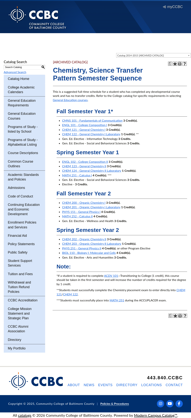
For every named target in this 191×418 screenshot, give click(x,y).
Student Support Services (20, 263)
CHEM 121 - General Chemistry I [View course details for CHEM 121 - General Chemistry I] (83, 129)
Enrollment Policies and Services (22, 225)
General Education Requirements (22, 103)
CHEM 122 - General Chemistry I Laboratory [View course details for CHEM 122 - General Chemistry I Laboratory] (91, 134)
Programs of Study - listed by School (23, 129)
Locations (151, 385)
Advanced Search (15, 72)
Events (105, 385)
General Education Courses (22, 116)
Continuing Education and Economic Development (24, 209)
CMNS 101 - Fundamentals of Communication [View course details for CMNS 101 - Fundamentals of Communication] (92, 120)
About (74, 385)
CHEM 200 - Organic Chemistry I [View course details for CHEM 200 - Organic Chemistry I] (83, 202)
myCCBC (173, 7)
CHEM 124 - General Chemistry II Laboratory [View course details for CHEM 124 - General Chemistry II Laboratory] (91, 170)
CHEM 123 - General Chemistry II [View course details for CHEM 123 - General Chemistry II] (84, 166)
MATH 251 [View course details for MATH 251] (117, 300)
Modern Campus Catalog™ (155, 415)
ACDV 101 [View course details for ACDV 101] (111, 275)
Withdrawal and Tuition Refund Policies (19, 287)
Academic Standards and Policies (23, 177)
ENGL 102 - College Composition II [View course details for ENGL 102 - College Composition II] (85, 161)
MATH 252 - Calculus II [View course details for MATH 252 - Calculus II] (77, 216)
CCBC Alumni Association (18, 329)
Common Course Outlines (20, 164)
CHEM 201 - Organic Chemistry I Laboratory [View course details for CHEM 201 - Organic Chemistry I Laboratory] (91, 207)
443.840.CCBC (165, 377)
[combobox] (153, 55)
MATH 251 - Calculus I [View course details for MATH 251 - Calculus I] (77, 175)
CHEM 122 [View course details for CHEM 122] (70, 294)
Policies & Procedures (114, 403)
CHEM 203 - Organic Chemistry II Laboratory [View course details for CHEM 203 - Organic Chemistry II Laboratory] (91, 243)
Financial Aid (17, 236)
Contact (174, 385)
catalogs (25, 415)
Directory (14, 340)
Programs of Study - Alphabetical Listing (23, 142)
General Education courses (70, 100)
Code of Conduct (20, 196)
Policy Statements (21, 244)
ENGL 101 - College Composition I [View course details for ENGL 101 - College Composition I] (84, 125)
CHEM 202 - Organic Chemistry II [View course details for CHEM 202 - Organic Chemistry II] (84, 239)
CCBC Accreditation (22, 300)
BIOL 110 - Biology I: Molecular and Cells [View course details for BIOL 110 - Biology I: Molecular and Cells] (89, 252)
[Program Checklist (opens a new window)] (170, 64)
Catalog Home (18, 79)
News (89, 385)
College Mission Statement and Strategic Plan (20, 313)
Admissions (16, 188)
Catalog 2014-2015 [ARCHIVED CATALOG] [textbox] (140, 55)
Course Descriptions (23, 153)
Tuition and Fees (20, 274)
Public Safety (17, 252)
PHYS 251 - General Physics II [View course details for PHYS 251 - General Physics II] (81, 248)
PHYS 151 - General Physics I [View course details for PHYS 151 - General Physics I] (81, 211)
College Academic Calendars (21, 90)
